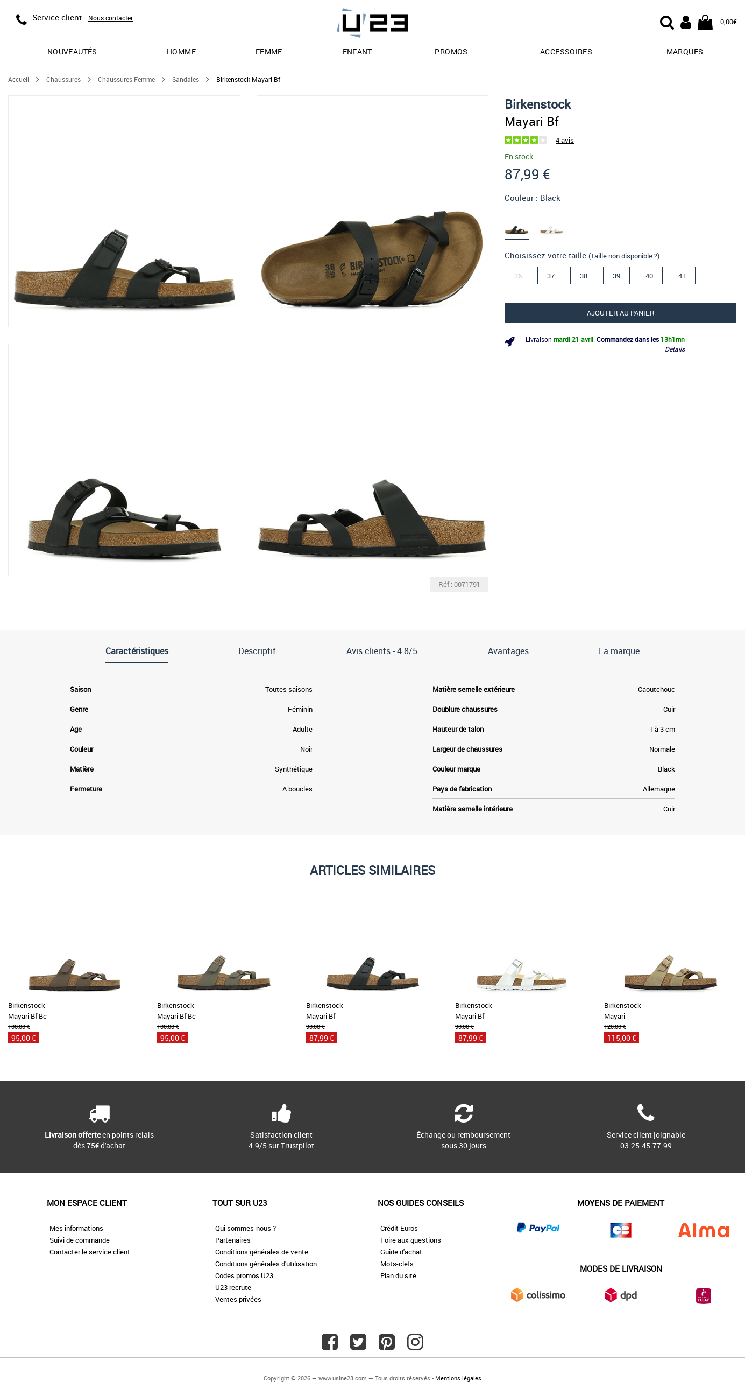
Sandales (185, 79)
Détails (675, 349)
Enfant (357, 51)
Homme (181, 51)
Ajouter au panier (621, 313)
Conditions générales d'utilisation (266, 1263)
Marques (684, 51)
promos (451, 51)
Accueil (18, 79)
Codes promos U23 (244, 1275)
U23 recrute (233, 1287)
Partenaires (233, 1240)
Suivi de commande (79, 1240)
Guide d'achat (401, 1252)
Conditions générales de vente (261, 1252)
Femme (269, 51)
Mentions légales (458, 1378)
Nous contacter (110, 17)
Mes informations (76, 1228)
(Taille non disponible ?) (623, 256)
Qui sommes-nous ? (245, 1228)
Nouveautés (72, 51)
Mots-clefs (397, 1263)
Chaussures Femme (126, 79)
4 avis (565, 140)
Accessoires (566, 51)
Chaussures (63, 79)
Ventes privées (238, 1299)
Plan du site (398, 1275)
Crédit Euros (399, 1228)
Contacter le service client (89, 1252)
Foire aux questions (410, 1240)
